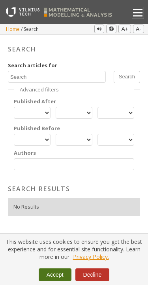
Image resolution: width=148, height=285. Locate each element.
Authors (25, 153)
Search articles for (32, 65)
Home (13, 29)
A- (138, 29)
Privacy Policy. (91, 256)
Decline (92, 275)
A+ (124, 29)
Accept (55, 275)
